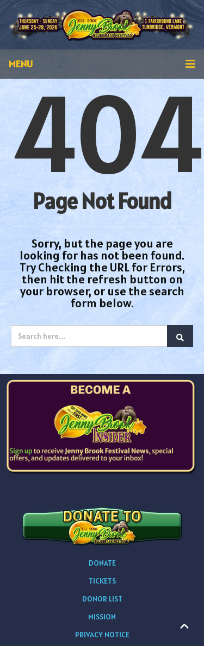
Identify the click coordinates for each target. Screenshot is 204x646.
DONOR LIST (102, 599)
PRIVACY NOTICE (102, 634)
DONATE (102, 563)
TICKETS (102, 581)
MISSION (102, 617)
